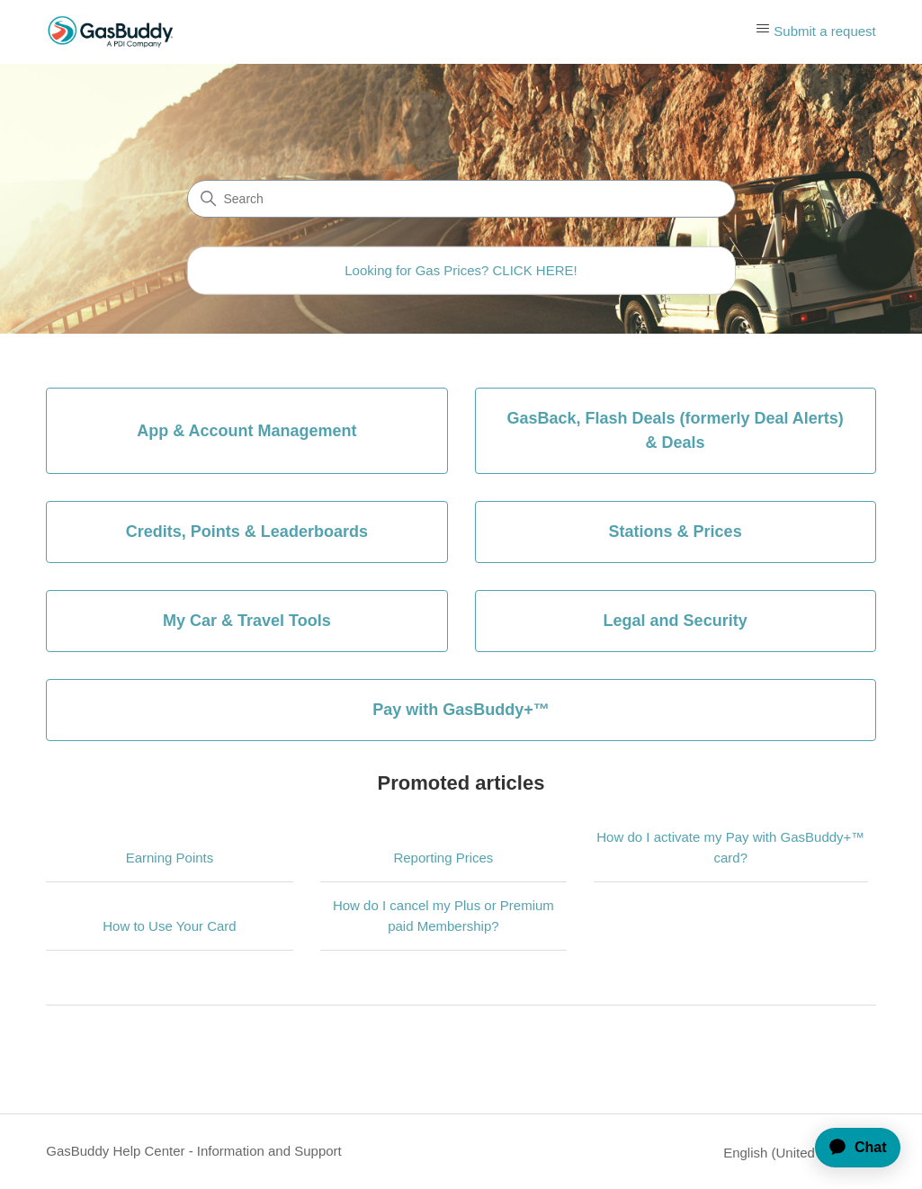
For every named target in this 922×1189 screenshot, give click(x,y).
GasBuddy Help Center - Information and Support (194, 1150)
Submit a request (824, 31)
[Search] (461, 199)
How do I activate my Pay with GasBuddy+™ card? (730, 847)
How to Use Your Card (169, 926)
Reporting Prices (443, 857)
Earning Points (170, 857)
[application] (850, 1147)
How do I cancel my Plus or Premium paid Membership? (443, 916)
